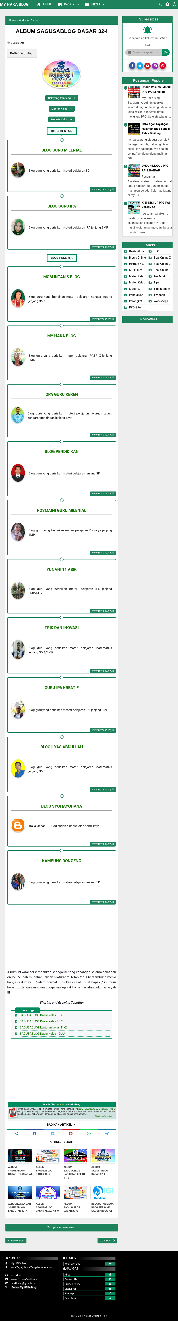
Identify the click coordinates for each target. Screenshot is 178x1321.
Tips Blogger (162, 289)
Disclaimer (70, 1288)
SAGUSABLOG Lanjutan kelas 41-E (43, 1027)
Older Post (105, 1240)
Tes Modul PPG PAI (162, 276)
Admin (60, 1104)
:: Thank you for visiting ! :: (104, 1116)
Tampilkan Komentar (61, 1227)
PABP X (66, 4)
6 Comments (17, 43)
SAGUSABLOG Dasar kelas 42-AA (42, 1033)
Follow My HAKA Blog (24, 1287)
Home (44, 4)
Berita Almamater (138, 251)
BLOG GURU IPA (61, 206)
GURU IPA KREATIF (62, 687)
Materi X (134, 289)
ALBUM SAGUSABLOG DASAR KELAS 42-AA (20, 1170)
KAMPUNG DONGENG (61, 860)
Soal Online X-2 (162, 270)
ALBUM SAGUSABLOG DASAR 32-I (95, 1109)
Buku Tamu (71, 1298)
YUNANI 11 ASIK (62, 569)
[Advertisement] (61, 934)
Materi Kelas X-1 (138, 276)
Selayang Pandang (59, 98)
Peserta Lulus (59, 119)
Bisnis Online (137, 257)
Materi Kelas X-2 (138, 282)
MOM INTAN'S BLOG (61, 276)
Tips (156, 282)
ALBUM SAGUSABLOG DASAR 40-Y (44, 1170)
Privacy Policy (72, 1284)
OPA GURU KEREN (61, 394)
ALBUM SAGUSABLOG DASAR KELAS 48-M (47, 1207)
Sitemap (69, 1293)
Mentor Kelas (59, 108)
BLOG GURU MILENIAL (62, 150)
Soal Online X (162, 257)
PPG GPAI (135, 307)
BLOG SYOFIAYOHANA (61, 806)
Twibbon (159, 295)
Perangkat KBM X (138, 301)
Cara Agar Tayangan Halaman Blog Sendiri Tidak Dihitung (156, 128)
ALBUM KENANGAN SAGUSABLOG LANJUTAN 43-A (19, 1207)
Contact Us (71, 1279)
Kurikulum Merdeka (138, 270)
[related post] (20, 1156)
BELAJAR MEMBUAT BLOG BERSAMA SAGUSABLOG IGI (103, 1207)
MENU (93, 4)
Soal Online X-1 (162, 264)
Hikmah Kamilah (138, 264)
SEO (156, 251)
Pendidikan (136, 295)
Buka (28, 53)
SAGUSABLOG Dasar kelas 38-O (41, 1015)
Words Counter (73, 1264)
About (68, 1274)
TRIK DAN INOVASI (62, 627)
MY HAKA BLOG (14, 4)
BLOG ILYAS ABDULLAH (61, 747)
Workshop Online (162, 301)
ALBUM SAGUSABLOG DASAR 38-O (72, 1207)
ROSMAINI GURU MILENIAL (61, 510)
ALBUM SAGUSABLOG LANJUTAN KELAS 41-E (74, 1172)
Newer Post (17, 1240)
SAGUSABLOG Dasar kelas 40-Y (41, 1021)
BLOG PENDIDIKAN (62, 451)
